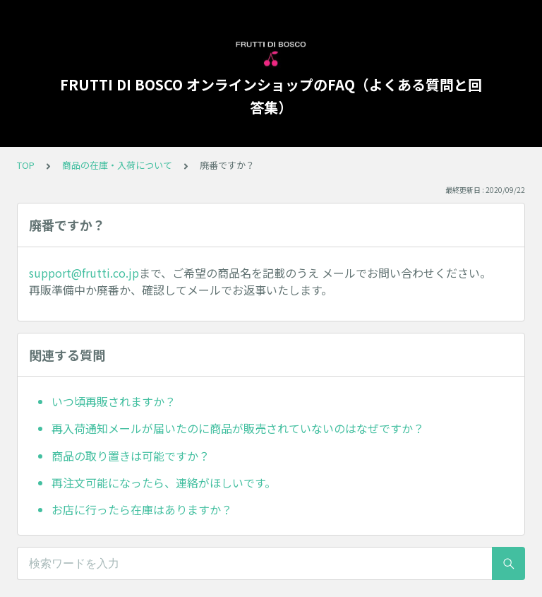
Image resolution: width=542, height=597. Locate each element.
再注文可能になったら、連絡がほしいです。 (164, 482)
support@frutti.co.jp (84, 272)
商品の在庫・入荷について (117, 165)
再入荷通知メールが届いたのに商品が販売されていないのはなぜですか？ (238, 428)
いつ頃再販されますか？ (114, 401)
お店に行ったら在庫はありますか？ (142, 509)
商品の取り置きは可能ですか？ (131, 455)
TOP (26, 165)
